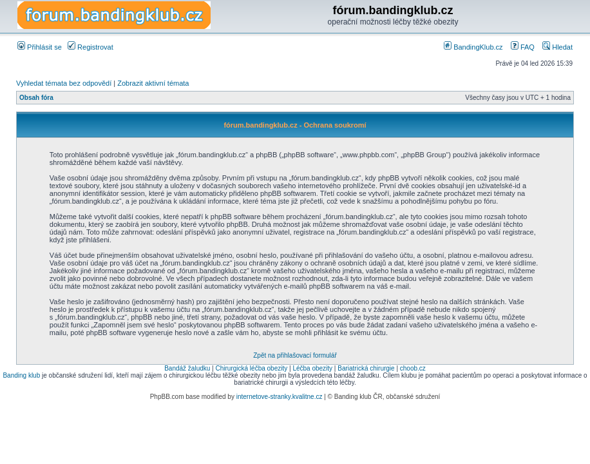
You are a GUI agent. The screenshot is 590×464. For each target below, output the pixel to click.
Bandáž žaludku (187, 368)
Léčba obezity (312, 368)
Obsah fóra (36, 97)
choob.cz (413, 368)
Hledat (557, 47)
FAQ (523, 47)
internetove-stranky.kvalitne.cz (279, 396)
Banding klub (21, 375)
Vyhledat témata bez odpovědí (63, 83)
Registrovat (90, 47)
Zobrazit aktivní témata (153, 83)
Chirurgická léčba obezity (252, 368)
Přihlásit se (39, 47)
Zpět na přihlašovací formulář (295, 355)
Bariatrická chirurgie (366, 368)
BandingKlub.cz (473, 47)
